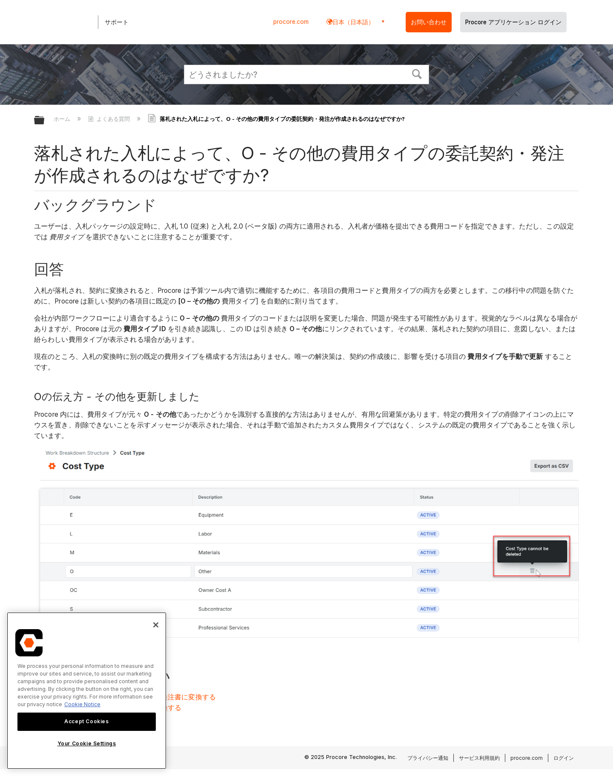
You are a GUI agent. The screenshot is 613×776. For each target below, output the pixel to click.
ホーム (63, 118)
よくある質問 (110, 118)
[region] (86, 690)
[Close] (155, 625)
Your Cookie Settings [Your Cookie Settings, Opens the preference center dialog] (86, 743)
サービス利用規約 (479, 758)
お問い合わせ (429, 22)
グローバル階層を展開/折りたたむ (44, 121)
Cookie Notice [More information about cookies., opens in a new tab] (82, 704)
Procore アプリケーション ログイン (513, 22)
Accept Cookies (86, 721)
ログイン (563, 758)
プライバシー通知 (427, 758)
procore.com (291, 21)
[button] (417, 73)
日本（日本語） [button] (353, 22)
